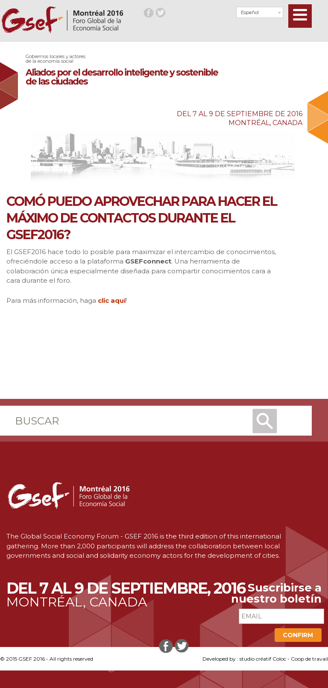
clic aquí (112, 300)
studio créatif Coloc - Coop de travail (284, 659)
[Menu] (300, 16)
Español (250, 12)
